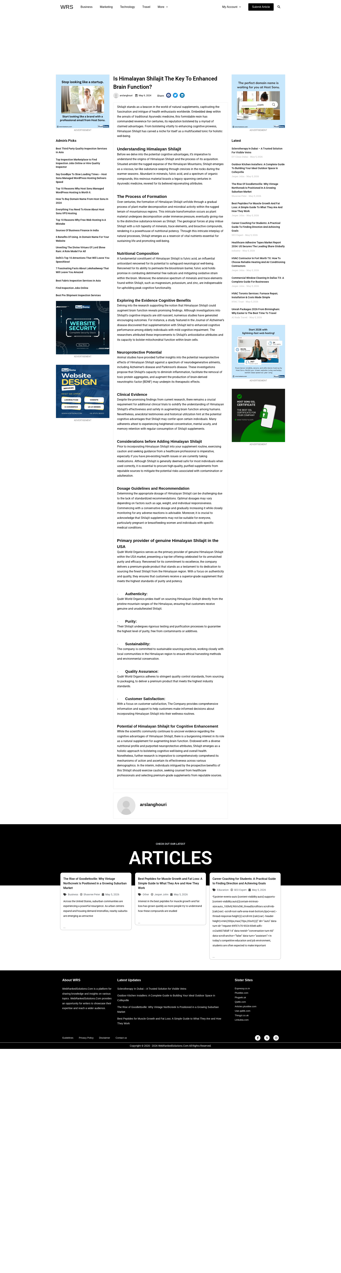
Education (223, 889)
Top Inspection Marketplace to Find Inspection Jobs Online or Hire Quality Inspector (78, 163)
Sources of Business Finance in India (77, 230)
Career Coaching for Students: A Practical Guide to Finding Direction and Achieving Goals (256, 227)
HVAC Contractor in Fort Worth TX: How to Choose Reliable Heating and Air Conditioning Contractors (258, 262)
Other (146, 894)
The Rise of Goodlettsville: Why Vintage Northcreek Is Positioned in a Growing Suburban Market (255, 187)
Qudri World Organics (131, 552)
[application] (159, 7)
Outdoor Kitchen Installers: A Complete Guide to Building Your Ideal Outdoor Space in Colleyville (258, 168)
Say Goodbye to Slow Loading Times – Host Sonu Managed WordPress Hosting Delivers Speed (81, 178)
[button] (261, 7)
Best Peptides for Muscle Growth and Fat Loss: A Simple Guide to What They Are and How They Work (257, 207)
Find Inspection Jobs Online (72, 287)
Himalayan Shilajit (129, 131)
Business (86, 6)
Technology (123, 6)
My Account (232, 7)
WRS (66, 7)
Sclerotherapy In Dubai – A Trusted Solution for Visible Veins (154, 988)
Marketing (104, 6)
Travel (141, 6)
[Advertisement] (170, 41)
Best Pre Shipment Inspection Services (78, 295)
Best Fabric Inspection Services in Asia (78, 280)
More (156, 7)
